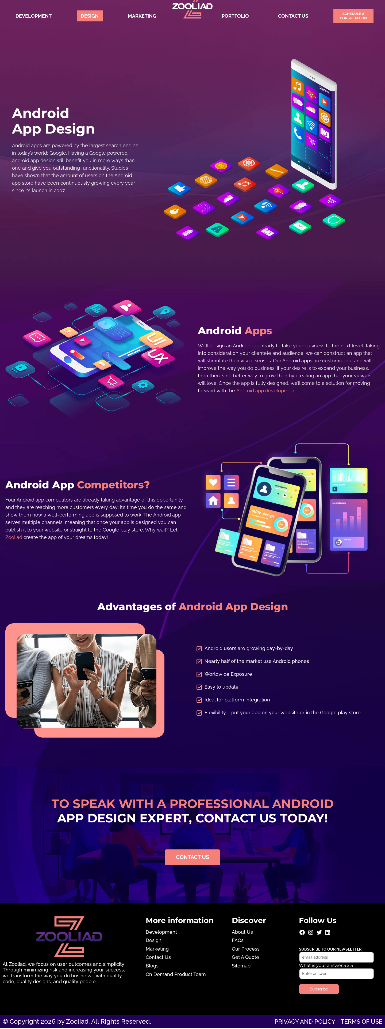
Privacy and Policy (298, 1022)
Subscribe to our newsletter (330, 950)
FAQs (238, 941)
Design (90, 16)
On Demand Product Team (176, 975)
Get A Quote (245, 958)
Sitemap (241, 966)
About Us (242, 933)
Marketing (142, 16)
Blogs (152, 966)
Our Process (246, 949)
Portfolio (235, 16)
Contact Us (293, 16)
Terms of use (359, 1022)
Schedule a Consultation (353, 16)
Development (34, 16)
